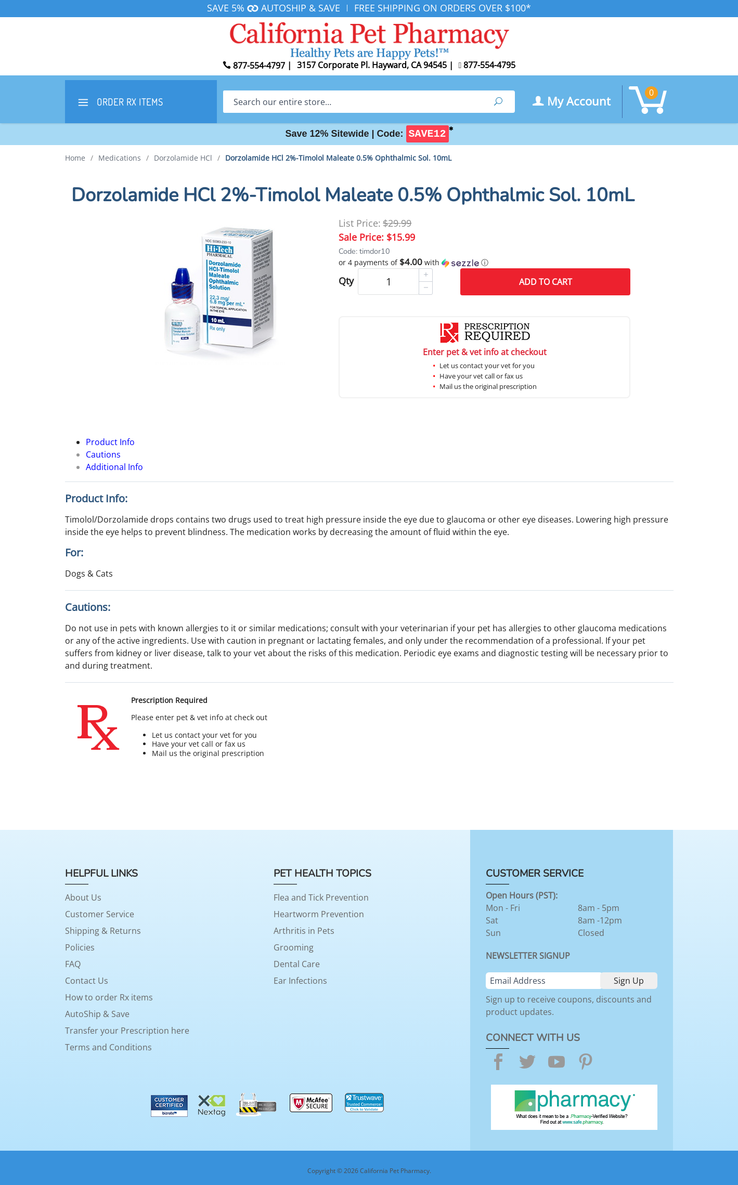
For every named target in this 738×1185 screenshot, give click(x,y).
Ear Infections (300, 980)
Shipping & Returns (103, 930)
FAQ (73, 964)
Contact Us (86, 980)
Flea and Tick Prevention (321, 897)
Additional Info (114, 467)
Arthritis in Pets (304, 930)
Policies (80, 947)
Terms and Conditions (108, 1047)
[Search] (352, 101)
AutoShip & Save (97, 1014)
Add (545, 281)
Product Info (110, 442)
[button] (484, 262)
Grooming (294, 947)
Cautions (103, 454)
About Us (83, 897)
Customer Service (99, 914)
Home (75, 158)
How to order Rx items (109, 997)
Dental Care (297, 964)
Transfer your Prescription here (127, 1030)
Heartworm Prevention (319, 914)
